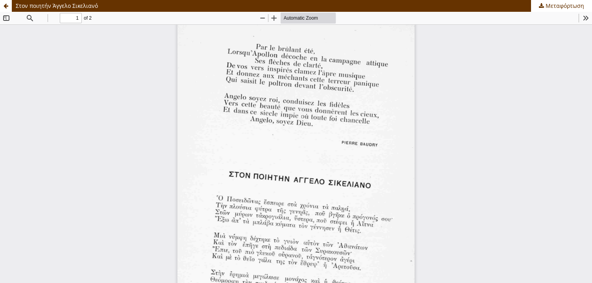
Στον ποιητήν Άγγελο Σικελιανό (57, 5)
